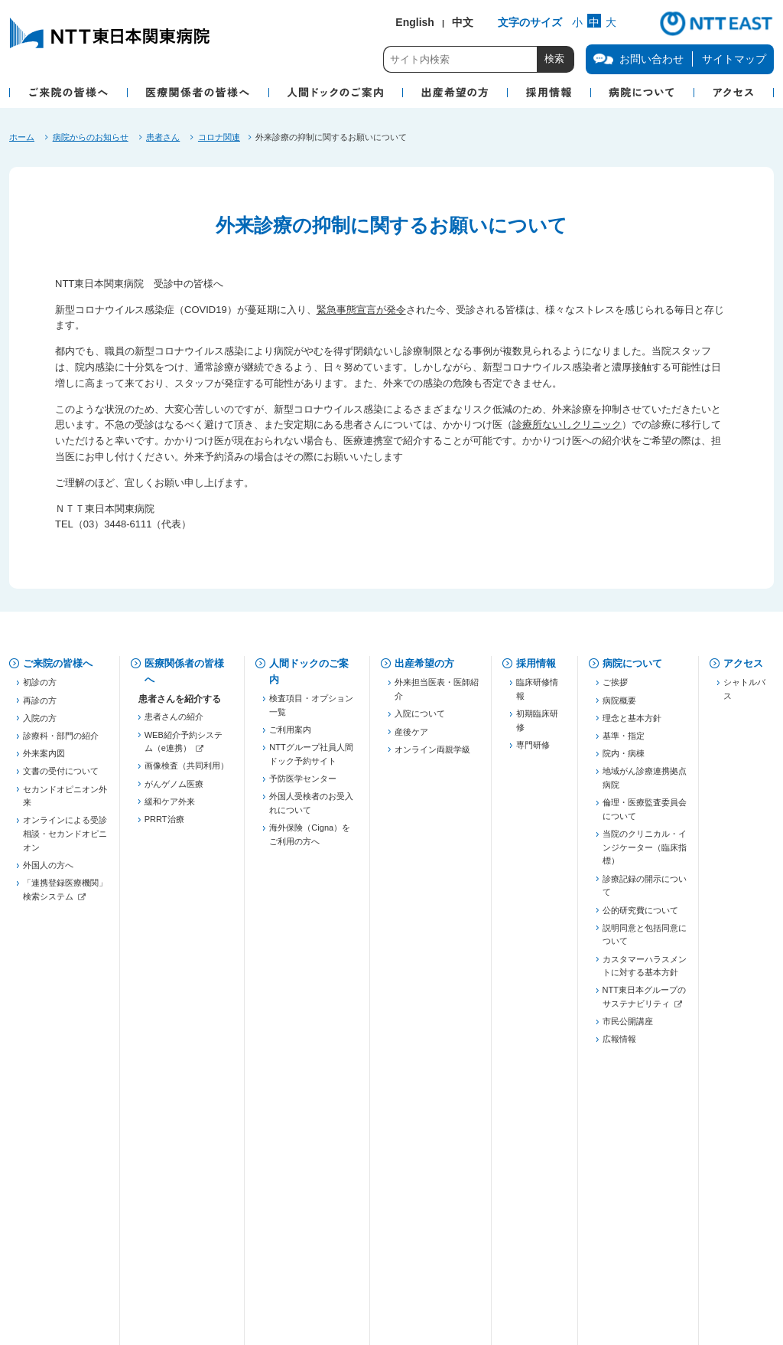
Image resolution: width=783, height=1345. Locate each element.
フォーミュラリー (178, 1158)
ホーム (21, 137)
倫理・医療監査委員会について (645, 815)
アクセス (743, 663)
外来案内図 (44, 759)
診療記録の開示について (645, 891)
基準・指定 (624, 741)
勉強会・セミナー (178, 1031)
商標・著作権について (200, 1261)
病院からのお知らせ (90, 137)
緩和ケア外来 (170, 806)
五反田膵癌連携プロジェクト (187, 927)
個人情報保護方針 (192, 1214)
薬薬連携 (161, 884)
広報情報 (619, 1045)
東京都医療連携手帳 (182, 902)
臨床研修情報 (537, 695)
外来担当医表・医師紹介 (437, 695)
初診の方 (40, 688)
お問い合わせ (53, 1214)
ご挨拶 (615, 688)
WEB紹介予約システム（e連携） (184, 747)
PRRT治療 (164, 825)
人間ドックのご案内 (309, 671)
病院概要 (619, 705)
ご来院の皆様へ (58, 663)
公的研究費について (640, 915)
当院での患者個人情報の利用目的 (375, 1214)
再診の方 (40, 705)
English (414, 22)
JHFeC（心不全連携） (187, 983)
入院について (420, 719)
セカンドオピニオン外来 (65, 801)
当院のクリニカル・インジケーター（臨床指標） (645, 853)
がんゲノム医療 (174, 789)
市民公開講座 (628, 1027)
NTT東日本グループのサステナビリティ (644, 1002)
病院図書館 (545, 1214)
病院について (632, 663)
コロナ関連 (219, 137)
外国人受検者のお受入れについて (311, 809)
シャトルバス (744, 695)
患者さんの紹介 (174, 722)
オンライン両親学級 (432, 754)
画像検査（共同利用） (187, 771)
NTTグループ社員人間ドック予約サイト (311, 760)
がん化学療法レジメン (187, 1140)
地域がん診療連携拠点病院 (645, 783)
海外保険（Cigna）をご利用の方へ (309, 840)
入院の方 (40, 723)
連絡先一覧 (166, 1073)
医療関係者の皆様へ (184, 671)
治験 (153, 1122)
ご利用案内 (290, 735)
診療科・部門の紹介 (61, 741)
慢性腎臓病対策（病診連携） (187, 958)
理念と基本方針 (632, 723)
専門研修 (533, 751)
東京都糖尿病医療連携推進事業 (187, 1007)
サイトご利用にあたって (392, 1261)
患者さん (163, 137)
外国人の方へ (48, 870)
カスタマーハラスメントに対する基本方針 (645, 971)
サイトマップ (734, 59)
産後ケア (411, 737)
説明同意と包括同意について (645, 940)
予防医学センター (302, 784)
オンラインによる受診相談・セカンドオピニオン (65, 839)
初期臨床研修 (537, 726)
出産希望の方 (424, 663)
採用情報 (536, 663)
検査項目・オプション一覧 (311, 711)
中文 (462, 22)
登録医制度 (166, 866)
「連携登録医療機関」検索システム (65, 895)
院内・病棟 (624, 759)
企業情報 (43, 1261)
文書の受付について (61, 777)
